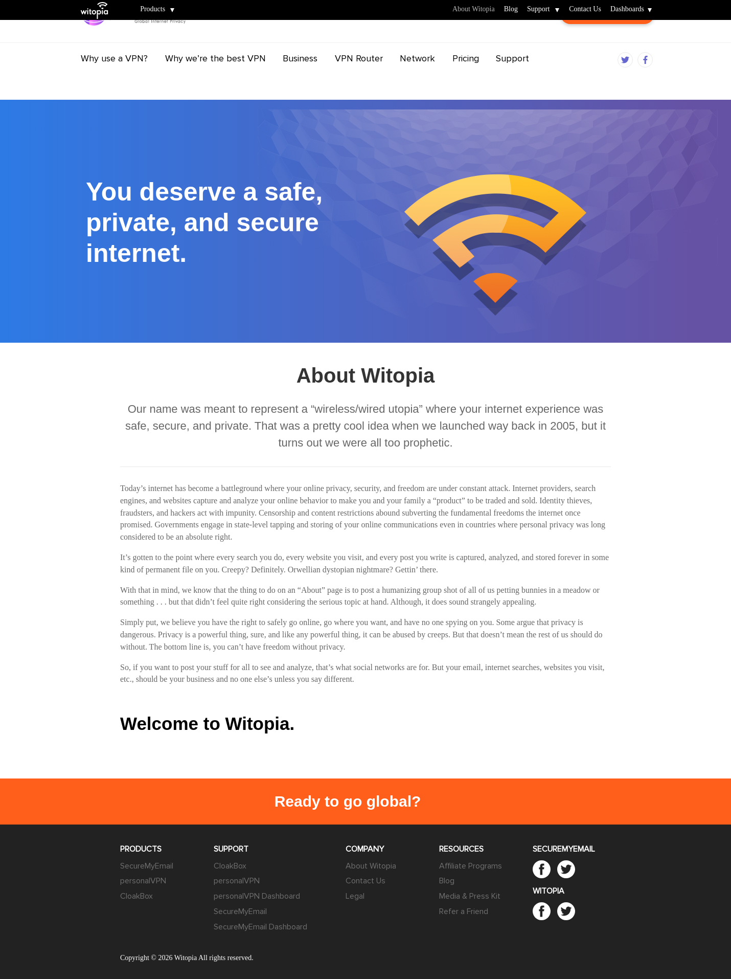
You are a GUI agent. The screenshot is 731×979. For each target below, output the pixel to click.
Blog (511, 9)
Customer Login (607, 40)
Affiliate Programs (470, 866)
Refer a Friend (463, 911)
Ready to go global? (348, 801)
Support (538, 9)
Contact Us (585, 9)
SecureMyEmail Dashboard (260, 927)
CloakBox (136, 896)
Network (417, 78)
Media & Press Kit (469, 896)
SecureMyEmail (146, 866)
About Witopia (473, 9)
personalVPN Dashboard (257, 896)
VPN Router (359, 78)
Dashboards (627, 9)
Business (300, 78)
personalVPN (143, 881)
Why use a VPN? (114, 78)
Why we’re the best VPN (215, 78)
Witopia (98, 3)
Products (152, 9)
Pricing (465, 78)
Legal (355, 896)
